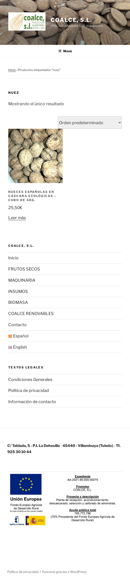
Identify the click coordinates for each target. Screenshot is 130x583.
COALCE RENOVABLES (31, 313)
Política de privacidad (28, 390)
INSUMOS (18, 291)
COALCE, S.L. (71, 20)
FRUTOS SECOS (24, 269)
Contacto (17, 324)
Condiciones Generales (30, 379)
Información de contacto (32, 401)
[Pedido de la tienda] (90, 122)
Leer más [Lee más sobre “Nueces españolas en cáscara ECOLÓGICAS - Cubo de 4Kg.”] (17, 217)
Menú (65, 51)
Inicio (12, 70)
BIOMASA (18, 302)
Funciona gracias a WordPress (64, 572)
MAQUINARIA (21, 280)
